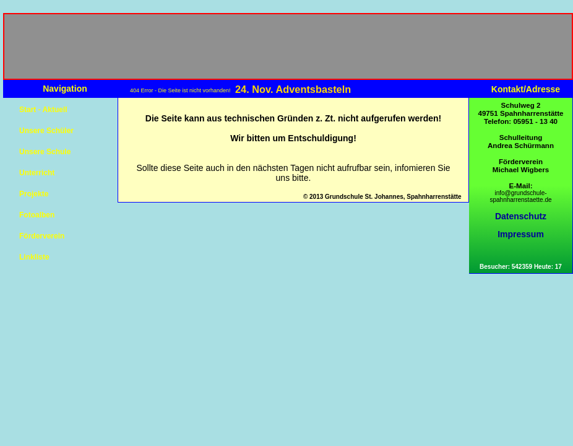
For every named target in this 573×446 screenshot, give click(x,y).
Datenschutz (520, 216)
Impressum (521, 234)
